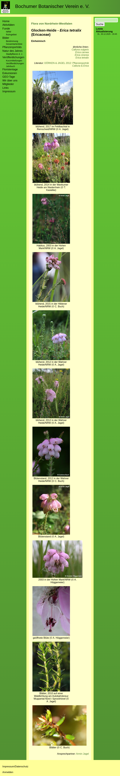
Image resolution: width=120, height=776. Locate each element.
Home (5, 21)
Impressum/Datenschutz (15, 766)
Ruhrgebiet (11, 34)
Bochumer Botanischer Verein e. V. (52, 6)
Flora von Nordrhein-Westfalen (51, 23)
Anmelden (7, 772)
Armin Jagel (82, 754)
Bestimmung (12, 41)
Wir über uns (9, 80)
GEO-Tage (8, 76)
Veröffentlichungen (15, 63)
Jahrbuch (10, 66)
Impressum (8, 91)
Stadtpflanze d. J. (14, 54)
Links (5, 87)
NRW (8, 32)
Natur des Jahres (12, 50)
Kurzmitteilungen (14, 60)
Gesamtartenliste (14, 44)
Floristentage (10, 69)
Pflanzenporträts (12, 47)
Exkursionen (9, 73)
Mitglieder (8, 84)
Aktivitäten (8, 24)
